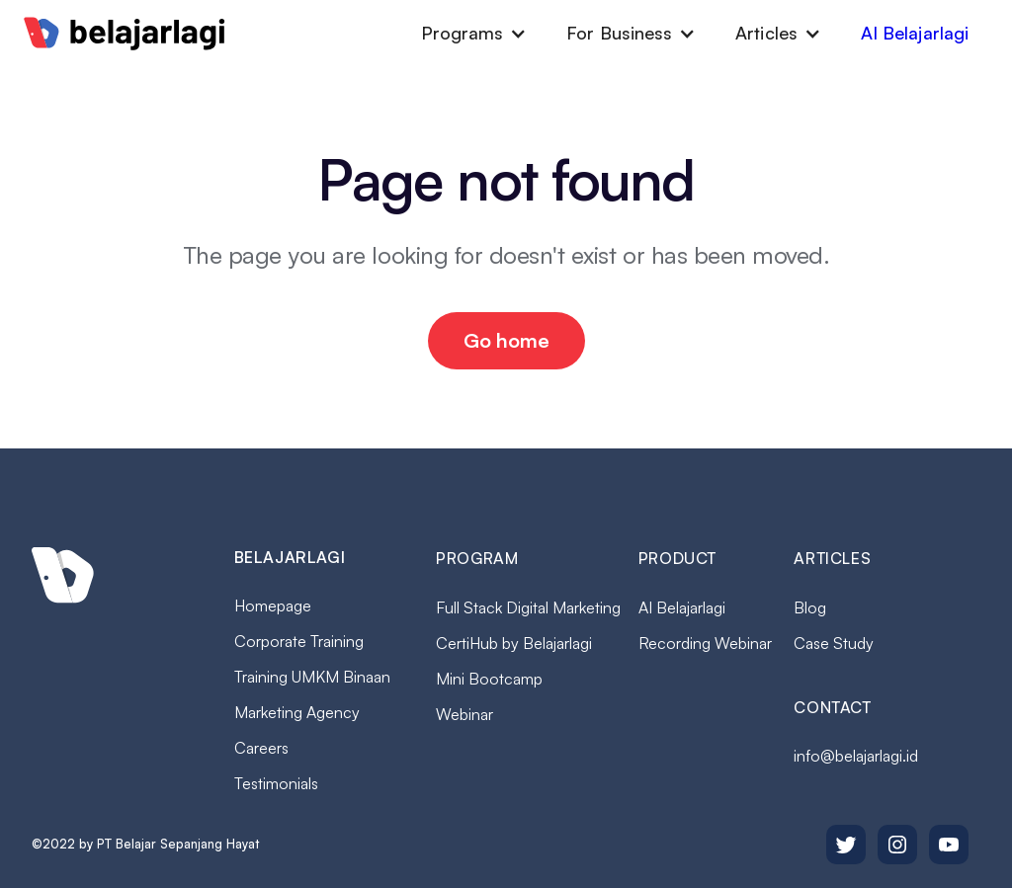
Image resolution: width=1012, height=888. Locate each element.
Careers (261, 748)
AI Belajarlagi (915, 32)
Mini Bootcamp (489, 678)
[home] (124, 33)
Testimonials (276, 783)
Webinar (464, 714)
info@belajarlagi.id (856, 756)
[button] (474, 33)
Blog (810, 607)
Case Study (834, 643)
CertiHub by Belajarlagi (514, 643)
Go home (506, 340)
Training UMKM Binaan (312, 676)
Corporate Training (299, 641)
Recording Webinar (705, 643)
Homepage (272, 605)
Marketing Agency (297, 712)
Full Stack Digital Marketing (528, 607)
